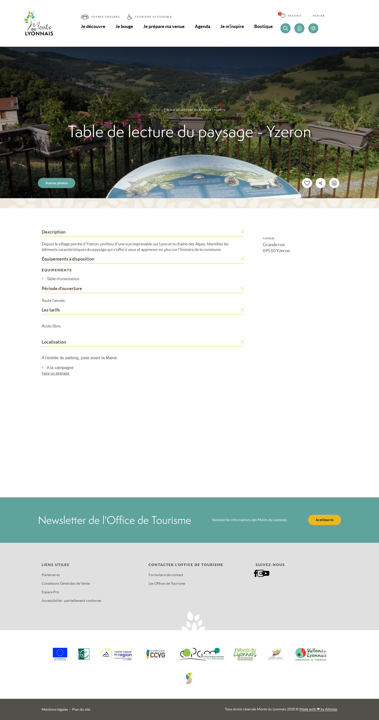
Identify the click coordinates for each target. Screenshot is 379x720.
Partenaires (51, 575)
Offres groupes (105, 16)
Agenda (202, 26)
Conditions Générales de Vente (66, 583)
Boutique (263, 26)
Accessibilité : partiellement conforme (71, 601)
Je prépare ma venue (164, 26)
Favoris (294, 15)
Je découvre (93, 26)
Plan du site (81, 709)
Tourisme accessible (153, 16)
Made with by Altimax (318, 709)
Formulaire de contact (166, 575)
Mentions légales (55, 709)
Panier (319, 15)
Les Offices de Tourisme (167, 583)
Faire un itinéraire (58, 373)
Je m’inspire (232, 26)
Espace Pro (50, 592)
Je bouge (124, 26)
